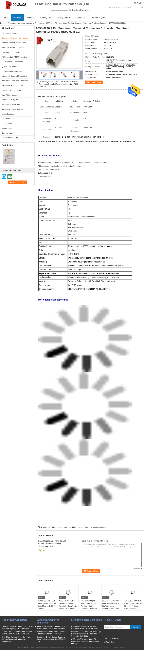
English (139, 3)
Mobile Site (109, 642)
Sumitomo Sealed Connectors (13, 48)
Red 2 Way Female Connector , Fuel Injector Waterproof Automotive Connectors (16, 639)
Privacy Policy (22, 648)
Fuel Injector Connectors (11, 33)
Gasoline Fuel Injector (10, 100)
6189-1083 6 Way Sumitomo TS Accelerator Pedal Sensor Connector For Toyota (85, 641)
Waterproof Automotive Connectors (15, 81)
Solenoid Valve (7, 133)
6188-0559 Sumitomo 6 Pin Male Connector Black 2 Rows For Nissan (85, 627)
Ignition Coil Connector (10, 67)
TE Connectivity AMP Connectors (14, 57)
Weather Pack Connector (11, 90)
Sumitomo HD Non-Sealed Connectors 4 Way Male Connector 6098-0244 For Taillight (51, 639)
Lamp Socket (7, 124)
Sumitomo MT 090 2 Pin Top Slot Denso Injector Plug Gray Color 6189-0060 (17, 627)
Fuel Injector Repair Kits (11, 105)
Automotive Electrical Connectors (14, 76)
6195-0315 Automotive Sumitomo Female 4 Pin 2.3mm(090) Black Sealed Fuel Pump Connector (133, 606)
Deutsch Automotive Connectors (14, 43)
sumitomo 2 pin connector (53, 527)
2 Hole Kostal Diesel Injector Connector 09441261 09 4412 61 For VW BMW (17, 633)
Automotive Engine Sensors (12, 109)
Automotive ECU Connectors (13, 86)
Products (17, 18)
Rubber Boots (7, 128)
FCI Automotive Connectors (12, 62)
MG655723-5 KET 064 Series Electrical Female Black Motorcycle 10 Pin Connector (47, 605)
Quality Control (63, 18)
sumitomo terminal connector (96, 527)
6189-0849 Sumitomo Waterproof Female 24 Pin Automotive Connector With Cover (110, 605)
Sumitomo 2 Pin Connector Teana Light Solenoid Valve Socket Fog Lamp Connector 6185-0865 (86, 634)
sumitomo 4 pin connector (74, 527)
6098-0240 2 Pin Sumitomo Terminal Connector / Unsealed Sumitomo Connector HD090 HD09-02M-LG (58, 84)
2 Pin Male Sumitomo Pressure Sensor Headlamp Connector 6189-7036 (52, 633)
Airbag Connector (8, 114)
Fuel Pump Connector (10, 138)
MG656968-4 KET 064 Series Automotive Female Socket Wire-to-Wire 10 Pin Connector (68, 605)
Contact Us (80, 18)
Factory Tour (46, 18)
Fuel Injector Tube (8, 119)
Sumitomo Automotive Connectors (30, 23)
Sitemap (115, 638)
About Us (31, 18)
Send (135, 627)
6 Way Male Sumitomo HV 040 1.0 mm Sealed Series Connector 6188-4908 (52, 627)
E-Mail (107, 638)
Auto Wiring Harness (9, 95)
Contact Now (95, 82)
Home (5, 18)
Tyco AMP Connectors (10, 52)
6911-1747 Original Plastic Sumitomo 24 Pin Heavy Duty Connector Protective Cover (89, 606)
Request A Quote (98, 18)
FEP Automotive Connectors (12, 71)
